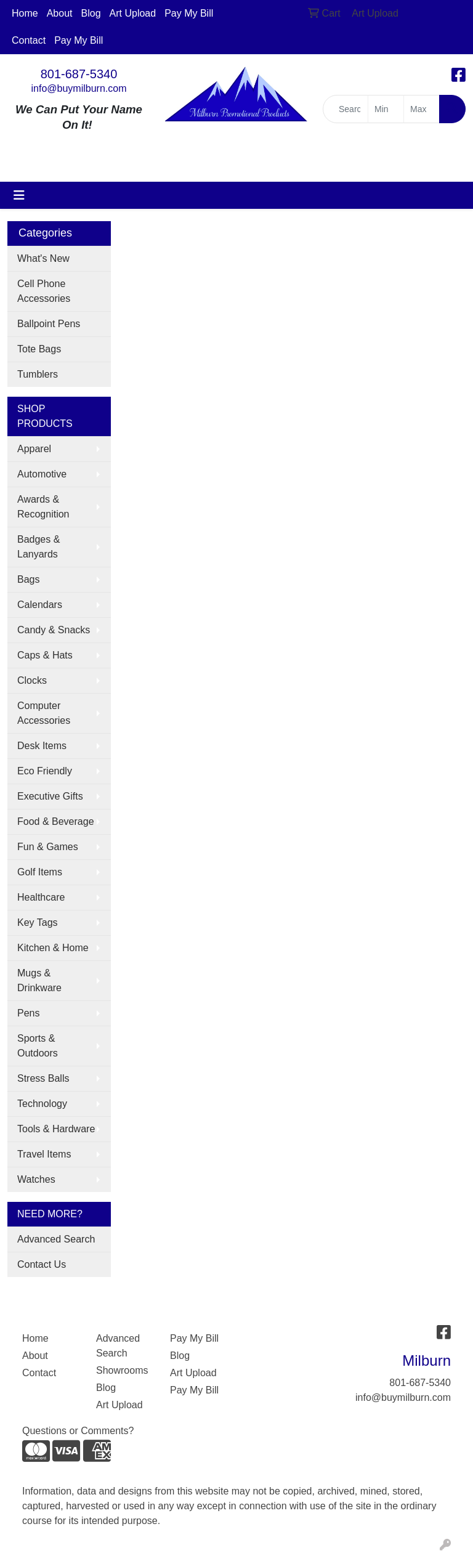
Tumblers (37, 374)
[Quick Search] (345, 109)
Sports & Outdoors (37, 1045)
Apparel (34, 449)
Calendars (39, 604)
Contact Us (41, 1264)
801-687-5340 (79, 74)
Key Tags (37, 922)
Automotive (42, 474)
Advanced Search (56, 1239)
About (60, 13)
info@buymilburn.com (79, 88)
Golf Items (39, 872)
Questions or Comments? (78, 1430)
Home (25, 13)
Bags (28, 579)
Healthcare (41, 897)
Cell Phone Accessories (43, 291)
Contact (29, 40)
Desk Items (42, 745)
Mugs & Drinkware (39, 980)
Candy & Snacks (53, 630)
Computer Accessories (43, 713)
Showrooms (122, 1370)
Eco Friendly (44, 771)
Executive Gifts (50, 796)
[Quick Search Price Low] (386, 109)
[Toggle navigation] (19, 195)
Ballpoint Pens (48, 323)
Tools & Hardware (56, 1129)
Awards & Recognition (43, 506)
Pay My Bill (188, 13)
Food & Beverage (55, 821)
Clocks (32, 680)
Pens (28, 1013)
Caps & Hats (45, 655)
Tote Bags (39, 349)
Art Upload (133, 13)
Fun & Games (47, 846)
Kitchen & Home (53, 948)
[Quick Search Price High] (421, 109)
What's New (43, 258)
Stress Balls (43, 1078)
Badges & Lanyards (38, 546)
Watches (36, 1179)
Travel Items (44, 1154)
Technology (42, 1103)
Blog (91, 13)
